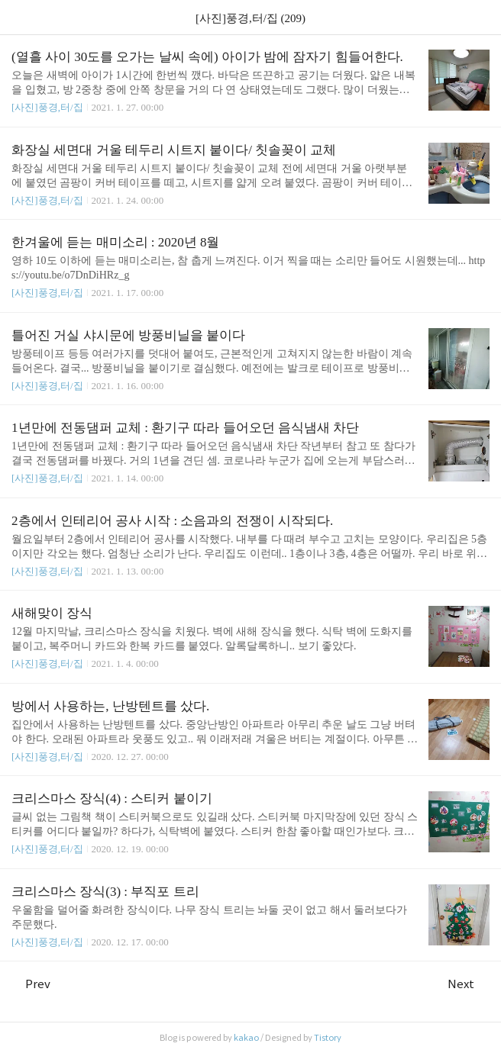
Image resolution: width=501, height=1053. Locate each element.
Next (469, 984)
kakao (246, 1037)
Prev (30, 984)
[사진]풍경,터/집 (47, 107)
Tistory (327, 1037)
